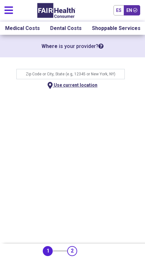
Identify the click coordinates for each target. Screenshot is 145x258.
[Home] (56, 10)
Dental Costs (66, 28)
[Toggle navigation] (8, 9)
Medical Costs (22, 28)
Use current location (72, 85)
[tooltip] (101, 46)
